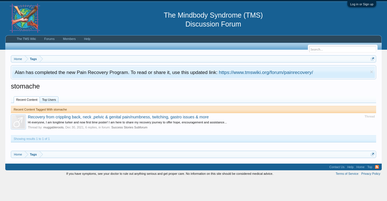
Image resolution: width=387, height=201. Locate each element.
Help (87, 38)
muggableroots (53, 127)
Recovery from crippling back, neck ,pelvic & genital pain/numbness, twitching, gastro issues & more (118, 117)
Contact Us (336, 167)
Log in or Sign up (361, 4)
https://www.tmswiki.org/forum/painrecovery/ (266, 72)
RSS (377, 167)
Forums (49, 38)
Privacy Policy (370, 173)
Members (69, 38)
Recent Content (26, 99)
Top (369, 167)
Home (360, 167)
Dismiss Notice (371, 72)
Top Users (49, 99)
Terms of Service (347, 173)
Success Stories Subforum (129, 127)
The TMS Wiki (26, 38)
